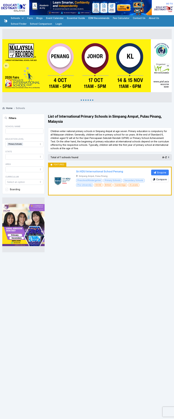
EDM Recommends (98, 18)
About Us (154, 18)
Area (8, 164)
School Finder (18, 23)
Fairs (30, 18)
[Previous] (6, 65)
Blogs (39, 18)
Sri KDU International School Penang (99, 171)
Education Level (14, 139)
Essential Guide (76, 18)
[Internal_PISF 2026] (87, 65)
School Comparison (41, 23)
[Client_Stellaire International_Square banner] (23, 224)
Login (59, 23)
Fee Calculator (121, 18)
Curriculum (12, 177)
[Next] (168, 65)
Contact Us (139, 18)
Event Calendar (55, 18)
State (8, 151)
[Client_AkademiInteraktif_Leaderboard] (90, 7)
